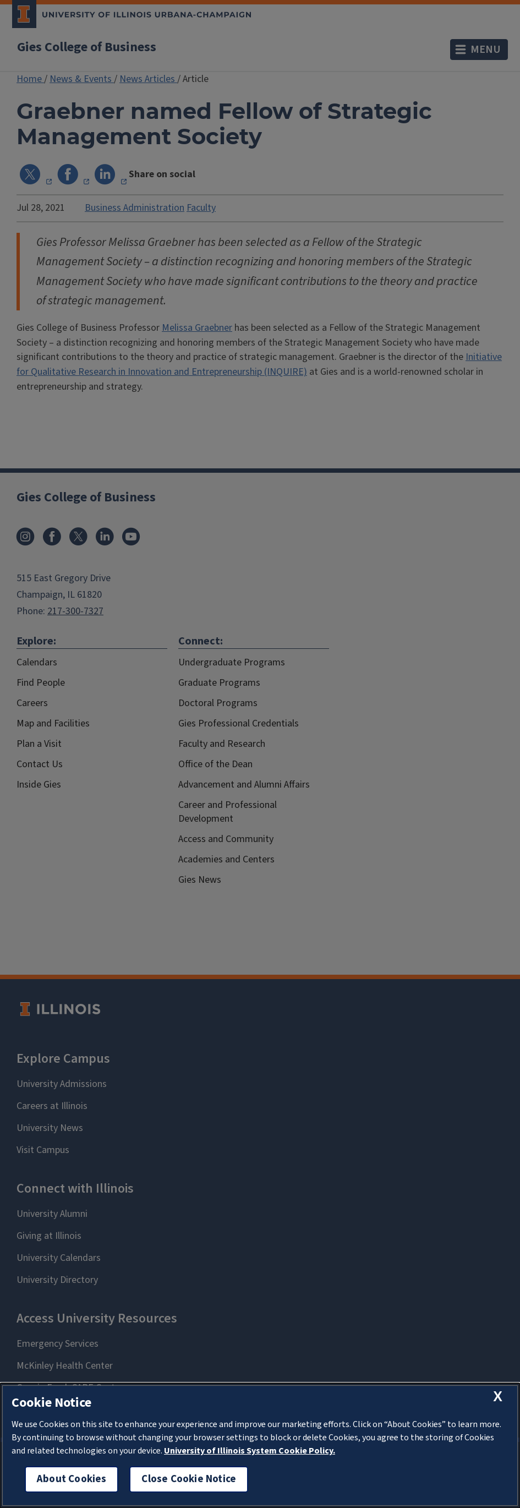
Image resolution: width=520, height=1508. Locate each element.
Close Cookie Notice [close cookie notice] (188, 1479)
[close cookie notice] (497, 1396)
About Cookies (71, 1479)
